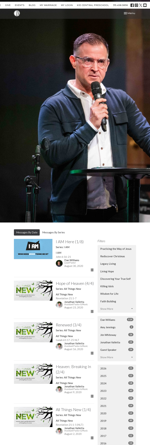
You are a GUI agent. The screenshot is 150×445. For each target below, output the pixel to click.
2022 (116, 398)
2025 (116, 375)
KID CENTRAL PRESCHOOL (93, 5)
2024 (116, 383)
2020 (116, 413)
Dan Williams (116, 319)
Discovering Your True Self (115, 278)
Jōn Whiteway (116, 334)
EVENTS (19, 5)
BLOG (32, 5)
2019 (116, 420)
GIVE (8, 5)
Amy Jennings (116, 327)
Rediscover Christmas (112, 256)
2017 (116, 435)
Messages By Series (53, 232)
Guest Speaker (116, 349)
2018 (116, 428)
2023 (116, 390)
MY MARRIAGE (48, 5)
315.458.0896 (120, 5)
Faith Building (108, 301)
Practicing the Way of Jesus (116, 248)
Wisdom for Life (109, 293)
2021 (116, 405)
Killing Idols (107, 286)
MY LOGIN (67, 5)
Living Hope (107, 271)
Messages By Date (27, 232)
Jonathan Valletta (116, 342)
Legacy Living (108, 263)
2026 (116, 368)
